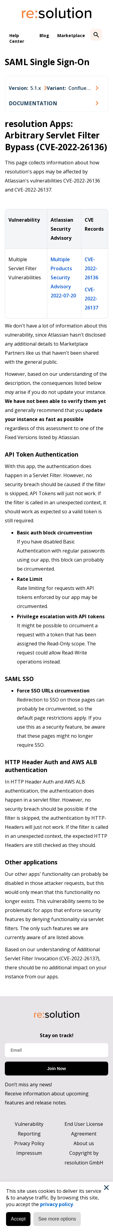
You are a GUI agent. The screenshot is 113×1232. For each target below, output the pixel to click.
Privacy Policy (29, 1143)
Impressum (29, 1153)
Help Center (16, 38)
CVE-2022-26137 (91, 298)
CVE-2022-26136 (91, 268)
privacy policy (56, 1204)
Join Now (56, 1068)
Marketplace (71, 35)
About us (84, 1143)
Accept (18, 1218)
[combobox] (28, 88)
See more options (57, 1218)
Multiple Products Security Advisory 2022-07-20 (63, 277)
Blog (44, 35)
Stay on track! (57, 1035)
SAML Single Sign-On (47, 62)
